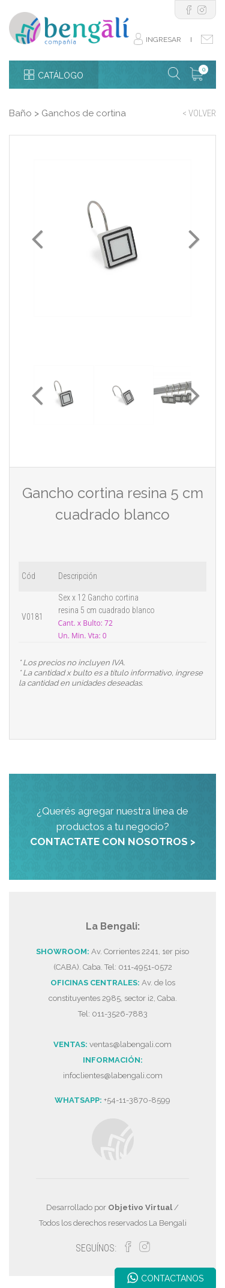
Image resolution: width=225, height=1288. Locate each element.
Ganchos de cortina (83, 113)
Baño (20, 113)
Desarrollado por (109, 1207)
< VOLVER (199, 113)
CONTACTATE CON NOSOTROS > (113, 841)
